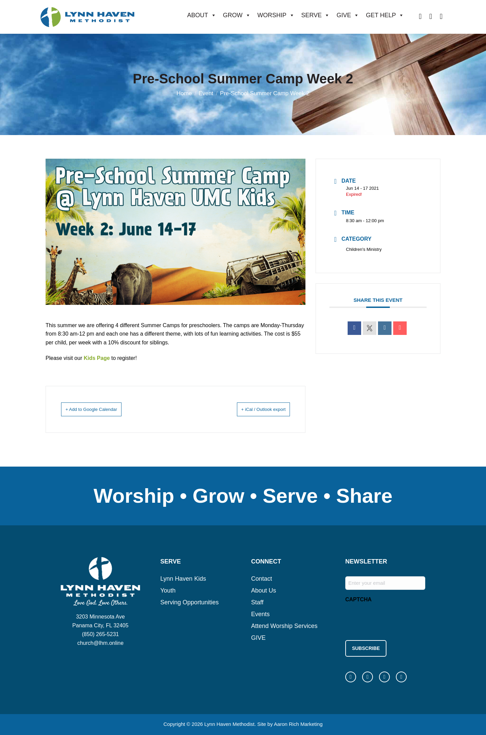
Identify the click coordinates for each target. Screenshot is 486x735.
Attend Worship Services (284, 625)
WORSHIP (276, 15)
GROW (237, 15)
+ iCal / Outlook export (255, 409)
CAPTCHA (358, 599)
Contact (261, 578)
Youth (168, 590)
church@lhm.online (100, 643)
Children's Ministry (364, 249)
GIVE (347, 15)
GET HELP (385, 15)
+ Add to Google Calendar (100, 409)
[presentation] (396, 619)
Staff (257, 602)
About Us (263, 590)
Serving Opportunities (189, 602)
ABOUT (201, 15)
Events (260, 613)
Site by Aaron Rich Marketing (289, 721)
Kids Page (97, 358)
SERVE (315, 15)
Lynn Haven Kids (183, 578)
